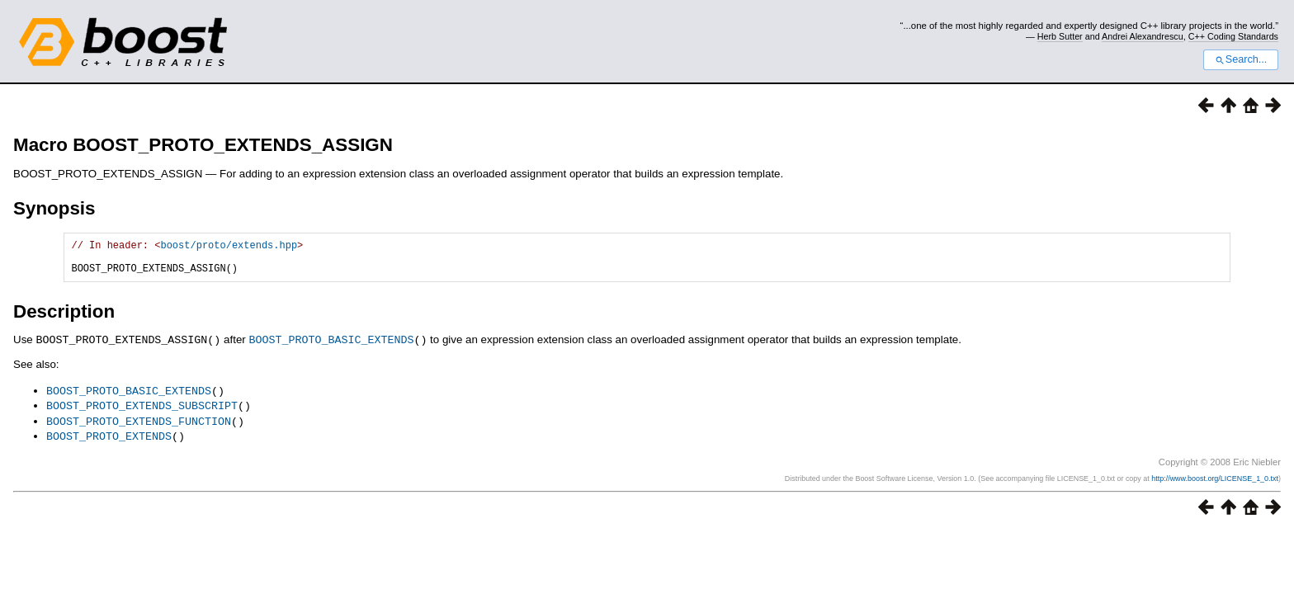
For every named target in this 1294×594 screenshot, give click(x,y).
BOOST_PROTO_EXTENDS (109, 439)
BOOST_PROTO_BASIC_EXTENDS (330, 346)
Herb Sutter (1060, 36)
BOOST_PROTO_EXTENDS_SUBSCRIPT (142, 410)
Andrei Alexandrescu (1142, 36)
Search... (1241, 59)
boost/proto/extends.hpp (228, 247)
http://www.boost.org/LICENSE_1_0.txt (1214, 482)
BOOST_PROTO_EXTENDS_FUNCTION (138, 425)
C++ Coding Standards (1233, 36)
